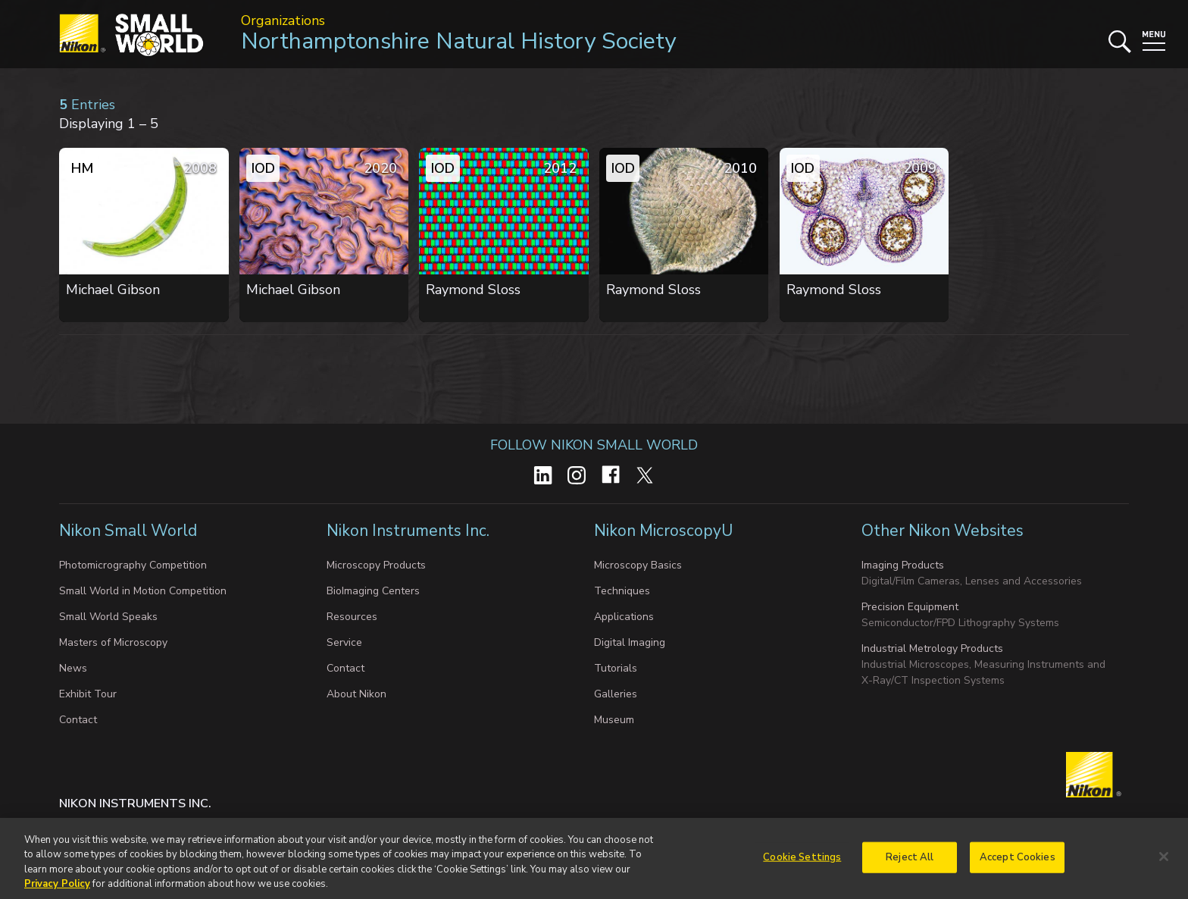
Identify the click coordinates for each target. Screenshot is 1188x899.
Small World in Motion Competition (143, 591)
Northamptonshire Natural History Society (458, 41)
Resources (352, 616)
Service (344, 642)
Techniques (622, 591)
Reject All (909, 865)
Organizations (283, 20)
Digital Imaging (629, 642)
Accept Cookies (1017, 865)
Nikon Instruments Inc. (410, 530)
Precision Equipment (909, 607)
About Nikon (356, 694)
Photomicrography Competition (133, 565)
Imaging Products (902, 565)
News (73, 668)
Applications (624, 616)
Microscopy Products (376, 565)
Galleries (615, 694)
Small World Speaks (108, 616)
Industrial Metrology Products (932, 648)
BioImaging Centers (373, 591)
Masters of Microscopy (113, 642)
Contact (78, 720)
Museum (614, 720)
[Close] (1163, 865)
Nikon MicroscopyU (663, 530)
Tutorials (615, 668)
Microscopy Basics (638, 565)
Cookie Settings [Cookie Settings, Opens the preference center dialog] (802, 865)
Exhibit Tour (88, 694)
